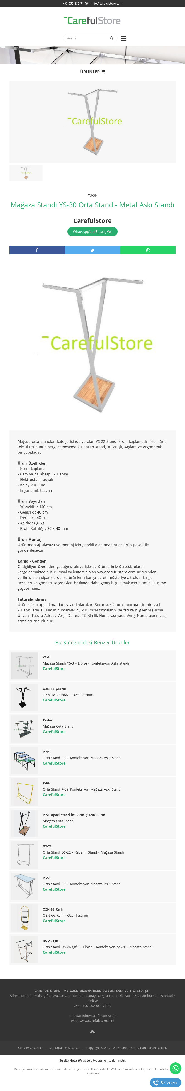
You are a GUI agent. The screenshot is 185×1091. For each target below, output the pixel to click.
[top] (92, 1031)
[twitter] (92, 250)
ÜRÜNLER (92, 71)
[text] (87, 38)
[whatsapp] (148, 250)
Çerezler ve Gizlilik (30, 1048)
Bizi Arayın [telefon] (169, 1082)
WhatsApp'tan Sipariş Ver (92, 231)
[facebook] (37, 250)
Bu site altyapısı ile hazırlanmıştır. (92, 1060)
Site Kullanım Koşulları (64, 1048)
